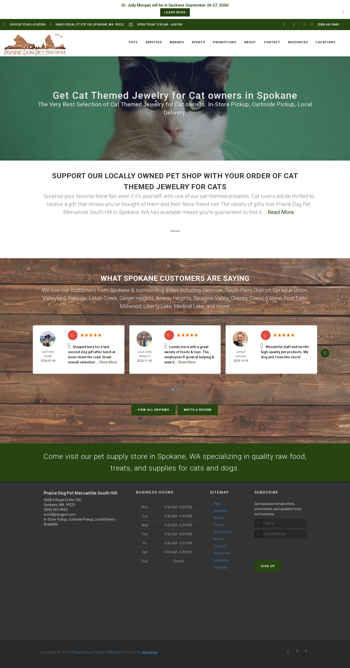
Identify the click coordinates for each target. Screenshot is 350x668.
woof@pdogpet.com (59, 514)
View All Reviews (153, 409)
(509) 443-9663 (56, 510)
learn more (175, 12)
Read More (281, 212)
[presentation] (280, 547)
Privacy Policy (81, 652)
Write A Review (197, 409)
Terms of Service (107, 652)
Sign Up (268, 566)
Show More (108, 362)
